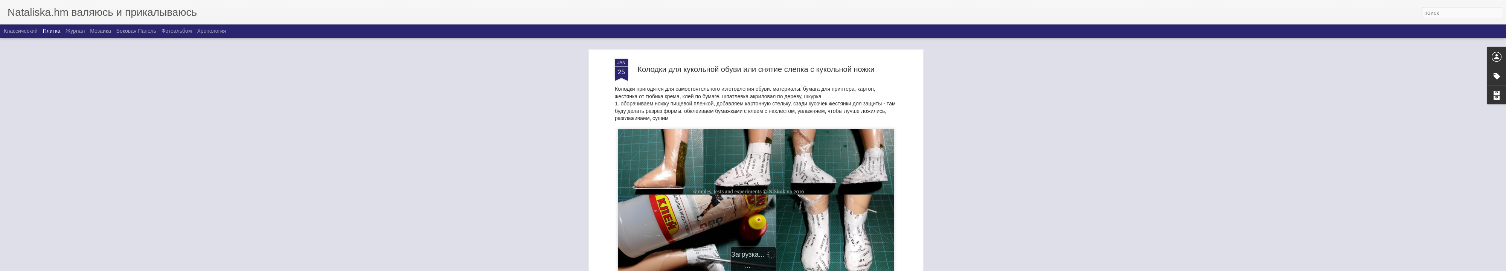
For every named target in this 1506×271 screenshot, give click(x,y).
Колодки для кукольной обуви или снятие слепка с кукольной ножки (755, 66)
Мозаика (100, 31)
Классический (21, 31)
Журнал (75, 31)
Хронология (211, 31)
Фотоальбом (177, 31)
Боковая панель (136, 31)
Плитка (52, 31)
